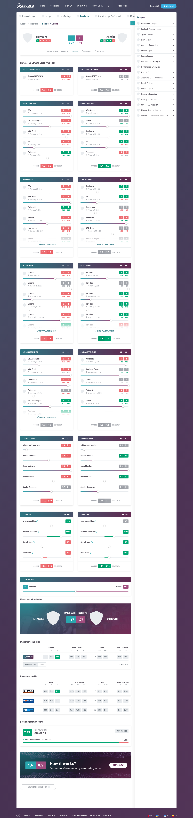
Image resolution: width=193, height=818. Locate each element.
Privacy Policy (95, 816)
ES (174, 816)
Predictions (27, 816)
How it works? (63, 816)
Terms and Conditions (79, 816)
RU (166, 816)
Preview (64, 51)
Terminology (51, 816)
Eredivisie (34, 24)
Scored (36, 90)
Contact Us (107, 816)
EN (150, 816)
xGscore (23, 24)
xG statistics (52, 51)
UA (158, 816)
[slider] (47, 116)
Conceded (58, 90)
